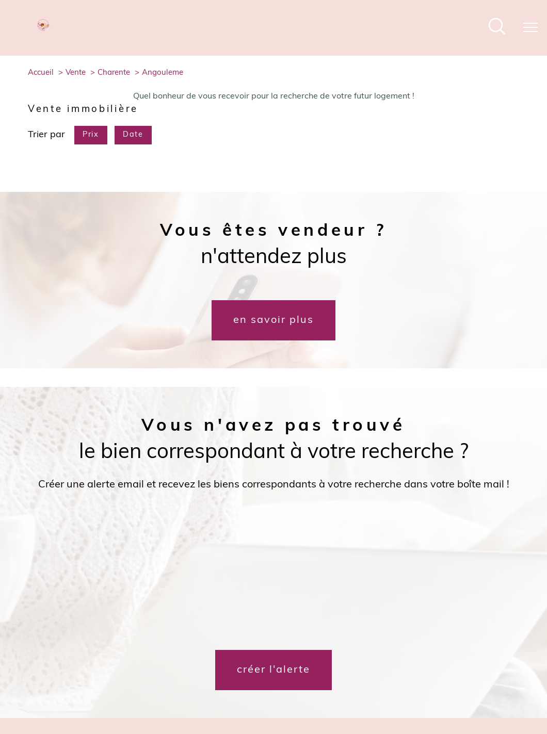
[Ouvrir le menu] (530, 27)
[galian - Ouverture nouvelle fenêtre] (377, 650)
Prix (91, 135)
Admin (378, 690)
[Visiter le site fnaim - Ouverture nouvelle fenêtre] (416, 650)
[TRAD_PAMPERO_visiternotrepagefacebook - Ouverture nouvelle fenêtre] (256, 655)
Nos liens (408, 690)
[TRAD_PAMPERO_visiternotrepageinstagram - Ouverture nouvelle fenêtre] (291, 655)
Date (133, 135)
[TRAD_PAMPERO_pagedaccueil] (44, 29)
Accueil (41, 73)
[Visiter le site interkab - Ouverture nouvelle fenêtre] (477, 650)
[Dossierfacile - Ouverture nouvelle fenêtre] (85, 650)
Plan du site (289, 690)
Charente (114, 73)
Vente (76, 73)
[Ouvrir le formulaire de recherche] (497, 28)
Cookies (490, 690)
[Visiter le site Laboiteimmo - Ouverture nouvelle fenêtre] (273, 712)
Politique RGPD (450, 690)
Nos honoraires (244, 690)
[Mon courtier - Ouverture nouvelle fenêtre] (134, 650)
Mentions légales (337, 690)
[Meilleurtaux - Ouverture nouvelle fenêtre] (110, 650)
